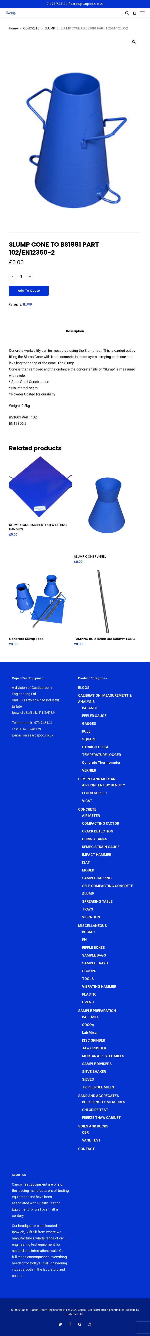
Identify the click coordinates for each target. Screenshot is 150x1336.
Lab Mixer (90, 1032)
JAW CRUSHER (94, 1048)
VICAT (87, 801)
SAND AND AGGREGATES (98, 1096)
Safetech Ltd (75, 1314)
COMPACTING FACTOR (100, 823)
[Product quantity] (21, 276)
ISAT (86, 862)
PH (84, 940)
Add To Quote (29, 290)
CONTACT (86, 1149)
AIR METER (91, 816)
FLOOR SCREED (94, 793)
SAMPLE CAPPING (97, 878)
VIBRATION (91, 917)
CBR (85, 1132)
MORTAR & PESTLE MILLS (103, 1056)
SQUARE (89, 739)
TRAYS (87, 909)
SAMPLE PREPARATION (97, 1011)
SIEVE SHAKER (94, 1072)
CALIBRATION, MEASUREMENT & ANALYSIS (105, 698)
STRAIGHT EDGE (95, 747)
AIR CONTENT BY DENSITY (103, 785)
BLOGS (83, 688)
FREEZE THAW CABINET (101, 1118)
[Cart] (134, 13)
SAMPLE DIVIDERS (97, 1064)
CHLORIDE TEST (95, 1110)
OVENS (88, 1002)
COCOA (88, 1025)
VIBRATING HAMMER (99, 986)
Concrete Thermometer (101, 762)
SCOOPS (89, 971)
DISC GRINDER (93, 1040)
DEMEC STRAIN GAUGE (101, 847)
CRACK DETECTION (97, 831)
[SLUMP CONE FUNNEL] (105, 503)
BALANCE (90, 708)
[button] (142, 13)
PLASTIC (89, 994)
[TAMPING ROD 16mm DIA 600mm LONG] (105, 601)
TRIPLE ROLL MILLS (98, 1087)
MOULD (88, 870)
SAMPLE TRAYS (95, 963)
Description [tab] (75, 331)
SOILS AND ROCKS (93, 1126)
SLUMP (50, 28)
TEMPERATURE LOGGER (101, 755)
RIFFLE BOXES (93, 947)
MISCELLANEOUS (92, 926)
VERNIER (89, 770)
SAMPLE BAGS (94, 955)
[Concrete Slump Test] (40, 601)
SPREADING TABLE (97, 901)
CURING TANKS (94, 839)
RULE (86, 731)
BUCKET (88, 932)
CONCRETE (31, 28)
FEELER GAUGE (94, 716)
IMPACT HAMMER (96, 855)
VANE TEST (91, 1140)
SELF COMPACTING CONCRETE (107, 886)
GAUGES (89, 723)
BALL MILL (90, 1017)
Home (13, 28)
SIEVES (88, 1079)
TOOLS (88, 979)
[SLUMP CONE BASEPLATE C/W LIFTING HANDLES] (40, 487)
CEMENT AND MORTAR (96, 779)
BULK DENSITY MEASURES (103, 1102)
